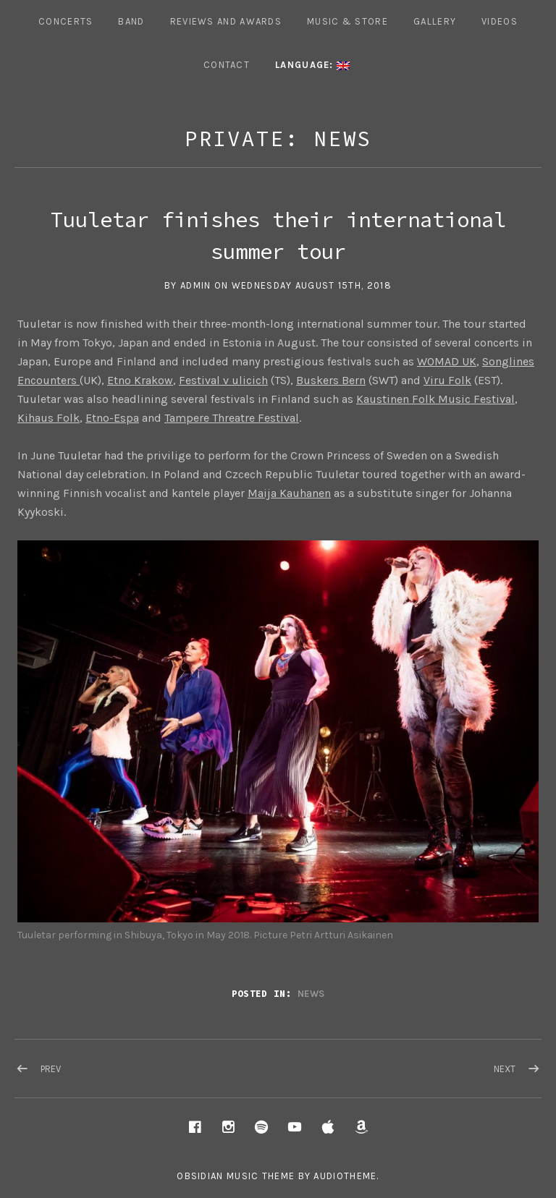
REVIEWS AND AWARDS (226, 21)
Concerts (65, 21)
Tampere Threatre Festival (231, 418)
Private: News (278, 138)
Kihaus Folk (48, 418)
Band (131, 21)
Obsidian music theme (236, 1176)
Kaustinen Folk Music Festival (435, 399)
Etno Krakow (140, 380)
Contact (226, 64)
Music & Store (347, 21)
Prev (51, 1068)
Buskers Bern (331, 380)
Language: (312, 64)
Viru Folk (447, 380)
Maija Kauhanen (289, 493)
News (311, 993)
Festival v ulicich (223, 380)
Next (504, 1068)
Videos (499, 21)
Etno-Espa (112, 418)
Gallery (434, 21)
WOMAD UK (446, 361)
